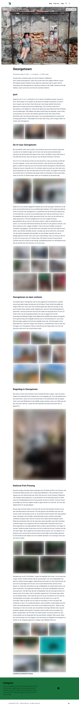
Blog (50, 3)
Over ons (56, 3)
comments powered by (23, 673)
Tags (62, 3)
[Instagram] (58, 688)
